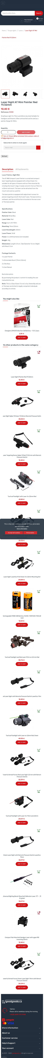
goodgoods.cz (16, 1053)
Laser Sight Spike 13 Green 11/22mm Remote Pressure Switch (22, 416)
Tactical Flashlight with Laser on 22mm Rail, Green (22, 735)
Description (7, 169)
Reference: (5, 112)
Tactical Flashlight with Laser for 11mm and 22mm (22, 816)
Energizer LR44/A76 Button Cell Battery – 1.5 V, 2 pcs (22, 331)
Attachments (22, 169)
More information (22, 528)
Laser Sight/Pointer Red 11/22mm (22, 377)
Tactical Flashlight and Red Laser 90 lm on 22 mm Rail (22, 657)
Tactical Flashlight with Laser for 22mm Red (22, 496)
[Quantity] (8, 132)
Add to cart (26, 132)
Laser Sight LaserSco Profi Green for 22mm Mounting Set (22, 577)
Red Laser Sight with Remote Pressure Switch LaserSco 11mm (22, 696)
